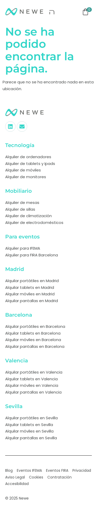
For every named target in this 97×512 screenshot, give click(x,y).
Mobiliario (18, 191)
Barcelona (18, 315)
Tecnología (19, 145)
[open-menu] (52, 12)
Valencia (16, 360)
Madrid (14, 269)
